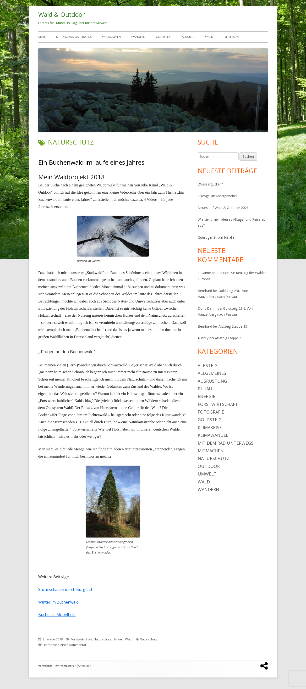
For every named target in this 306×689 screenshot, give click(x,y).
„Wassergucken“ (210, 184)
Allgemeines (212, 373)
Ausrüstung (212, 381)
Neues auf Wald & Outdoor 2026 (223, 207)
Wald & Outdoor (61, 14)
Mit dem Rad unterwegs (74, 37)
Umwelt (118, 639)
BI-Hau (205, 389)
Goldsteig (163, 37)
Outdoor (209, 466)
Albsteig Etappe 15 (233, 326)
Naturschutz (102, 639)
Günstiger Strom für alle (216, 237)
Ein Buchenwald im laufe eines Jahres (91, 162)
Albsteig (188, 37)
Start (42, 37)
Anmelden (84, 665)
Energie (206, 396)
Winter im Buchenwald (58, 602)
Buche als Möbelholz (57, 614)
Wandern (138, 37)
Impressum (231, 37)
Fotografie (211, 412)
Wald (209, 37)
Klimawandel (213, 435)
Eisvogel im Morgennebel (217, 196)
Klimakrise (210, 427)
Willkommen (111, 37)
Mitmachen (211, 451)
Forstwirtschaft (81, 639)
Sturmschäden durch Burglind (65, 589)
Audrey (203, 338)
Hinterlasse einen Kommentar (64, 645)
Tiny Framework (63, 665)
